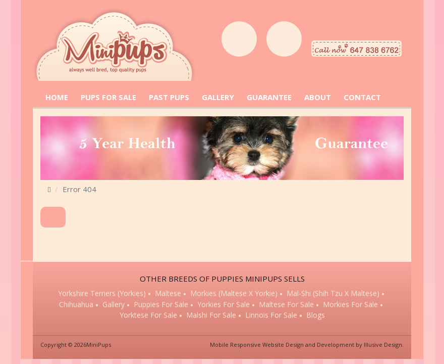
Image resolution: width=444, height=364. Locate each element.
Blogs (315, 316)
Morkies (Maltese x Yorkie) (234, 294)
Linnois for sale (271, 316)
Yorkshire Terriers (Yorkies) (102, 294)
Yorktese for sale (148, 316)
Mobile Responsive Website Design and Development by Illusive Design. (307, 344)
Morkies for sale (350, 305)
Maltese (168, 294)
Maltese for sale (286, 305)
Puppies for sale (161, 305)
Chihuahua (76, 305)
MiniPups (98, 344)
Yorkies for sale (223, 305)
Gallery (113, 305)
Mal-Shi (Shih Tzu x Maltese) (333, 294)
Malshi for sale (211, 316)
